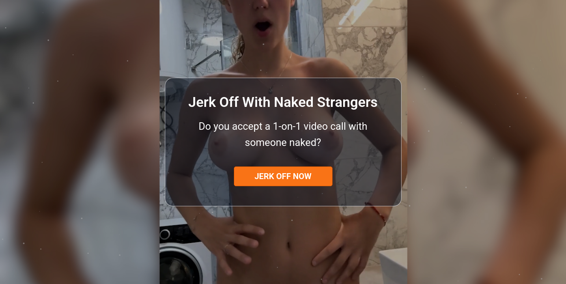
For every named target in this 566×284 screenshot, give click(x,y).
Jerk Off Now (283, 176)
